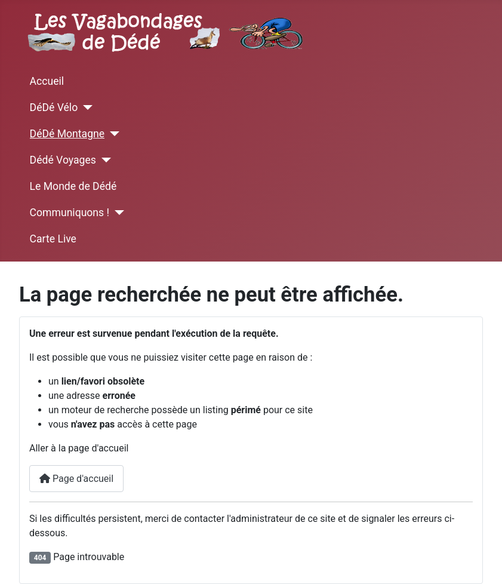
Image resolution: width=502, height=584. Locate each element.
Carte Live (53, 239)
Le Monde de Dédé (73, 186)
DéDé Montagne (67, 134)
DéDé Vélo (54, 107)
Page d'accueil (76, 478)
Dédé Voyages (63, 160)
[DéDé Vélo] (85, 107)
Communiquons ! (69, 213)
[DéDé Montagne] (111, 133)
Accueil (47, 81)
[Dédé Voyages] (103, 160)
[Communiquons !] (116, 212)
